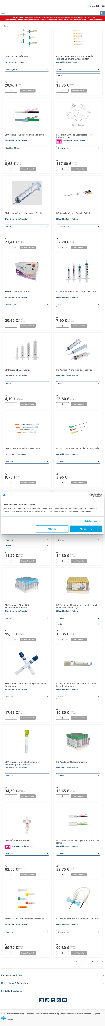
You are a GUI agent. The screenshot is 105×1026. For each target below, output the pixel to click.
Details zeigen (91, 521)
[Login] (93, 5)
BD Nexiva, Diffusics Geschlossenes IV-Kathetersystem (74, 136)
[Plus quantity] (15, 90)
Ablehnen (52, 529)
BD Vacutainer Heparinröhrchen (71, 762)
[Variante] (27, 462)
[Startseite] (103, 5)
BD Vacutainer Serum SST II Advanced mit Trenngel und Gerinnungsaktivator (75, 57)
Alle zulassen (86, 529)
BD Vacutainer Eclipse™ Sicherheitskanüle (24, 135)
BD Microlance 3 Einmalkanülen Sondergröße (77, 448)
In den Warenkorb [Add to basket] (27, 91)
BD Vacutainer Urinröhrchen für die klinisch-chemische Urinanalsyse (77, 606)
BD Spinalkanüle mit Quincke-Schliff (73, 213)
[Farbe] (78, 75)
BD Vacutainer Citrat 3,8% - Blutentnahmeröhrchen (17, 606)
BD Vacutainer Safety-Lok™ (17, 56)
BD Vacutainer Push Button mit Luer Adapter (77, 918)
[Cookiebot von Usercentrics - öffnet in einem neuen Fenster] (91, 495)
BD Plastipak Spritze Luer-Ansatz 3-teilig (23, 213)
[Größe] (78, 69)
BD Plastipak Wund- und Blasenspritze (74, 370)
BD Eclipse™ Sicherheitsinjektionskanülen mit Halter (77, 841)
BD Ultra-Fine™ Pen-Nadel (17, 291)
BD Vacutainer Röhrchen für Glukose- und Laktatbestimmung (76, 684)
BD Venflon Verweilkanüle (17, 840)
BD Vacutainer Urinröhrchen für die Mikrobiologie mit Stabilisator (22, 763)
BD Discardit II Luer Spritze (17, 370)
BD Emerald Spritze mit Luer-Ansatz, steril (76, 291)
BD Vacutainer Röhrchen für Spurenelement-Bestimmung (26, 684)
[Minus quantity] (7, 90)
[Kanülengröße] (27, 69)
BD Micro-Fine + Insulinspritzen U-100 (22, 448)
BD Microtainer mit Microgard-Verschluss (24, 918)
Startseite (7, 26)
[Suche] (102, 13)
